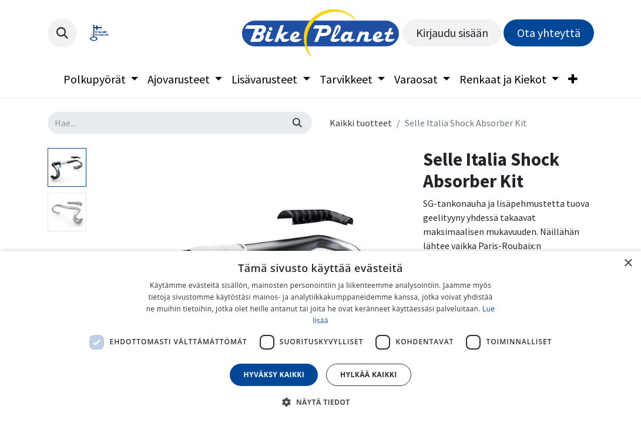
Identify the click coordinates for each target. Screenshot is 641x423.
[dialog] (320, 337)
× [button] (627, 263)
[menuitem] (101, 79)
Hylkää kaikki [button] (368, 375)
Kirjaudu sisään (452, 32)
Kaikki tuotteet (361, 123)
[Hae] (297, 123)
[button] (62, 33)
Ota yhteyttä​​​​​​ (548, 32)
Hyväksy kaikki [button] (273, 375)
